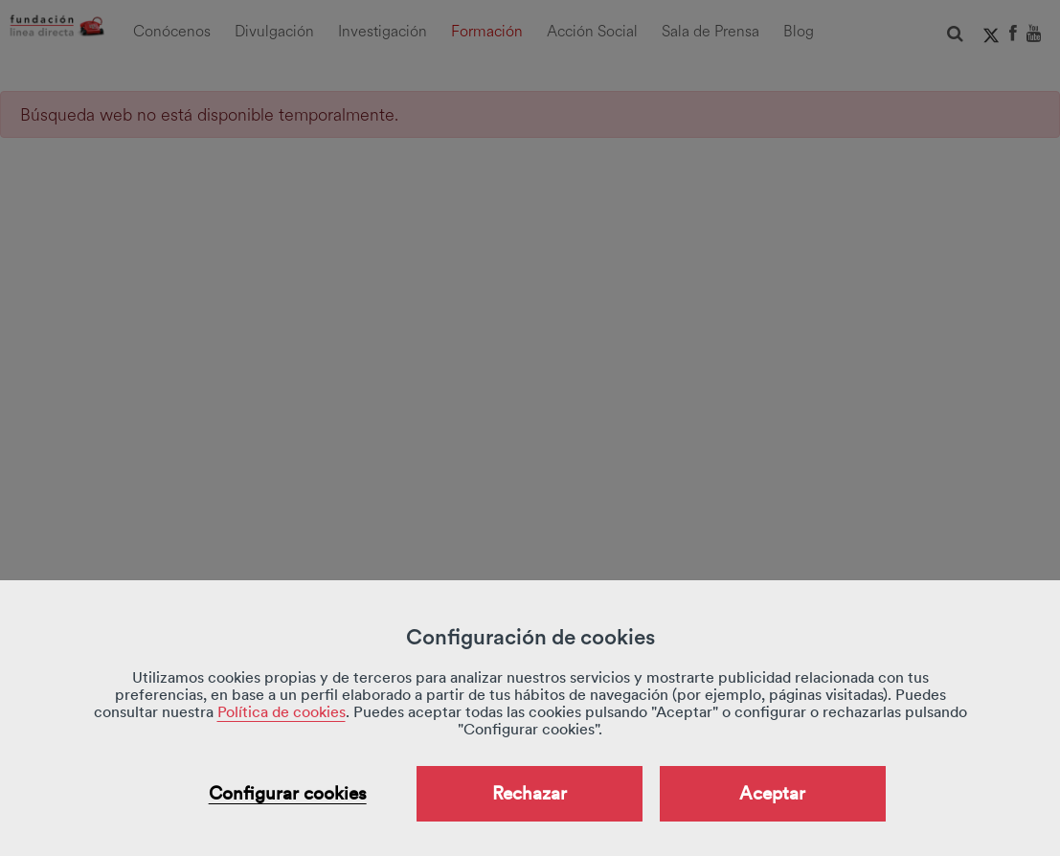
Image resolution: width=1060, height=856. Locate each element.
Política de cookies (281, 712)
